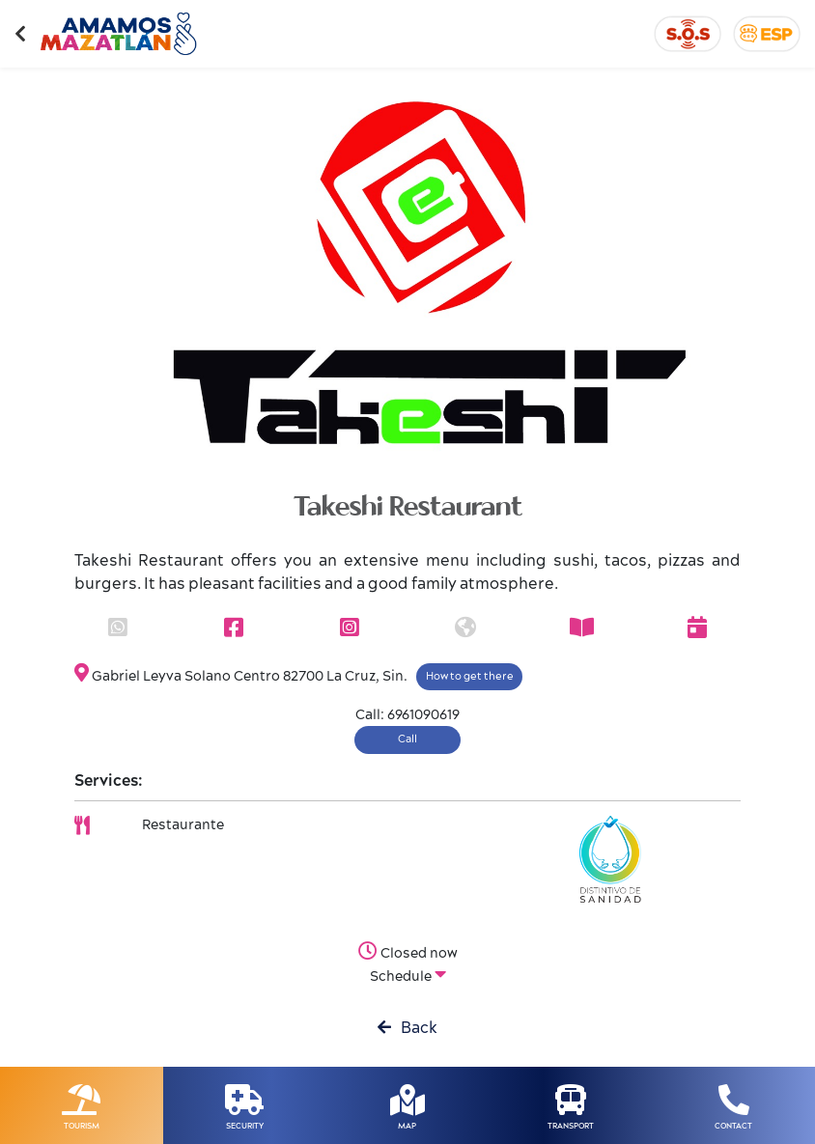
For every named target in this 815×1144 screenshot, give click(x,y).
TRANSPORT (571, 1126)
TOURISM (81, 1126)
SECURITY (245, 1126)
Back (407, 1028)
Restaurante (183, 825)
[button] (124, 280)
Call (407, 739)
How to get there (470, 676)
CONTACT (733, 1126)
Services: (108, 781)
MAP (407, 1126)
